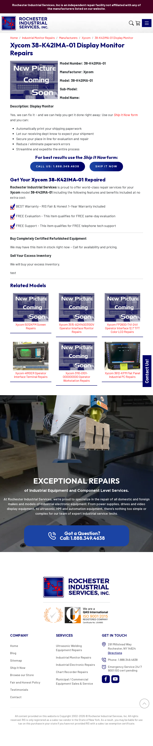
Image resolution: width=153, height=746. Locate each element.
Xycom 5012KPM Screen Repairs (30, 326)
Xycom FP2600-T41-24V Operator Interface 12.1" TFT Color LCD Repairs (122, 328)
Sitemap (16, 660)
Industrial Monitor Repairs (73, 657)
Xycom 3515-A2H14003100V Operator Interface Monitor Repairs (76, 328)
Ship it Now (106, 166)
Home (14, 645)
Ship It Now (17, 667)
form (126, 115)
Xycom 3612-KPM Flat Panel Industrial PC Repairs (122, 374)
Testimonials (19, 689)
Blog (13, 653)
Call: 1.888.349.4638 (82, 538)
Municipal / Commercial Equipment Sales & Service (74, 681)
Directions (115, 653)
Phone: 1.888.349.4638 (123, 659)
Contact (16, 697)
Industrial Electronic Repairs (75, 664)
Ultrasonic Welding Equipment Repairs (69, 648)
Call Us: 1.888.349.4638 (57, 166)
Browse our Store (22, 675)
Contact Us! (147, 371)
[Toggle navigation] (146, 23)
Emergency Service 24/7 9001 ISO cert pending (125, 668)
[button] (131, 23)
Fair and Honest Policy (25, 682)
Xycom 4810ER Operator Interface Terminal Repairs (31, 374)
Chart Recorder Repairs (72, 672)
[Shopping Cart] (137, 23)
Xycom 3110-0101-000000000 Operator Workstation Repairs (76, 376)
